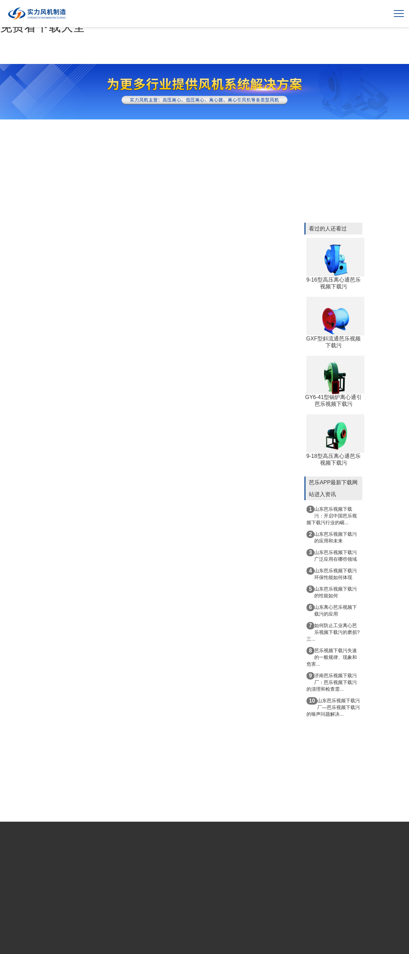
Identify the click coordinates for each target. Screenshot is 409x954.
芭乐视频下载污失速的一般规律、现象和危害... (331, 657)
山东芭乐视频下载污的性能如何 (331, 591)
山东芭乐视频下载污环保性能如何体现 (331, 573)
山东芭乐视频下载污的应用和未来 (331, 537)
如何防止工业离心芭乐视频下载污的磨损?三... (333, 632)
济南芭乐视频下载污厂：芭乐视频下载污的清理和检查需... (331, 682)
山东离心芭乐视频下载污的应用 (331, 610)
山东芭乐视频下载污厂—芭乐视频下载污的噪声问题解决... (333, 707)
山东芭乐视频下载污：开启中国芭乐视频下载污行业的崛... (331, 515)
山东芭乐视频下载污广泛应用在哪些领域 (331, 555)
